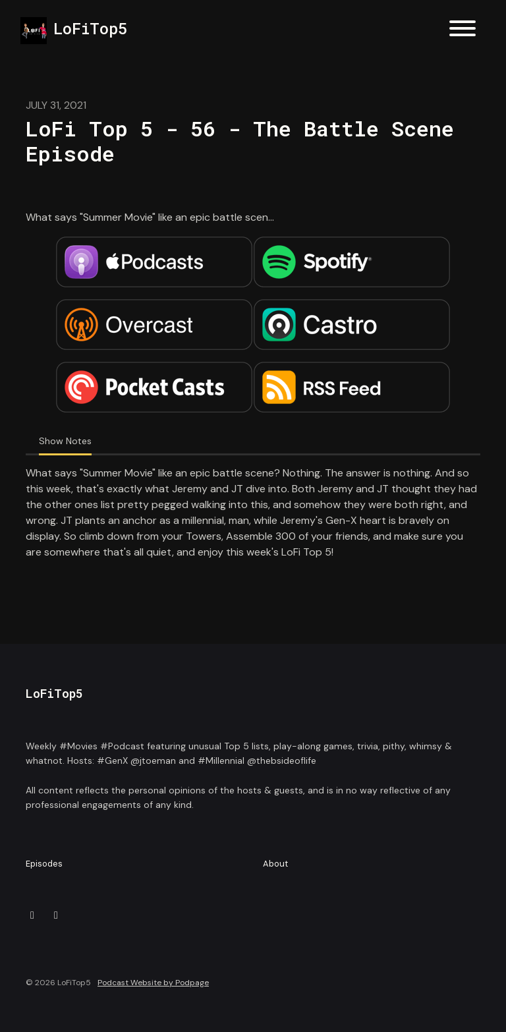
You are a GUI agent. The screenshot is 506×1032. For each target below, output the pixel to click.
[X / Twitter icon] (32, 915)
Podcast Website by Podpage (153, 982)
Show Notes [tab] (65, 441)
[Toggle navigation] (462, 31)
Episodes (44, 863)
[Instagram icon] (56, 915)
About (275, 863)
